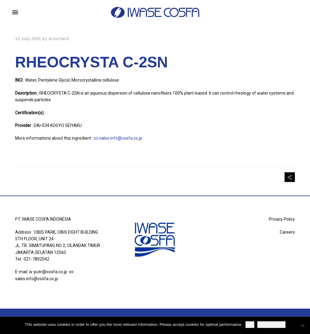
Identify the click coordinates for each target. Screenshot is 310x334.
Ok (249, 324)
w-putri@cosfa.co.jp (48, 271)
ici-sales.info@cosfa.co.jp (117, 138)
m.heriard (58, 38)
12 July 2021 (28, 38)
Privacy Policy (282, 219)
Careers (287, 232)
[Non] (302, 326)
